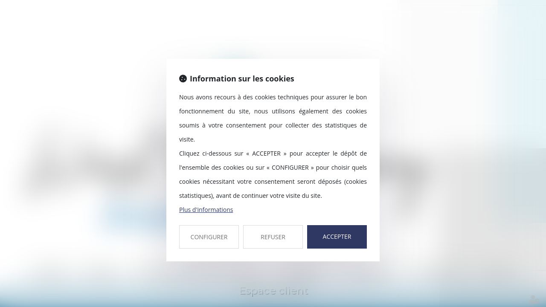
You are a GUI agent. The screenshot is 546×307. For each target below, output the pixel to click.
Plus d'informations (206, 210)
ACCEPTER (337, 236)
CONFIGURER (209, 237)
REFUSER (273, 237)
